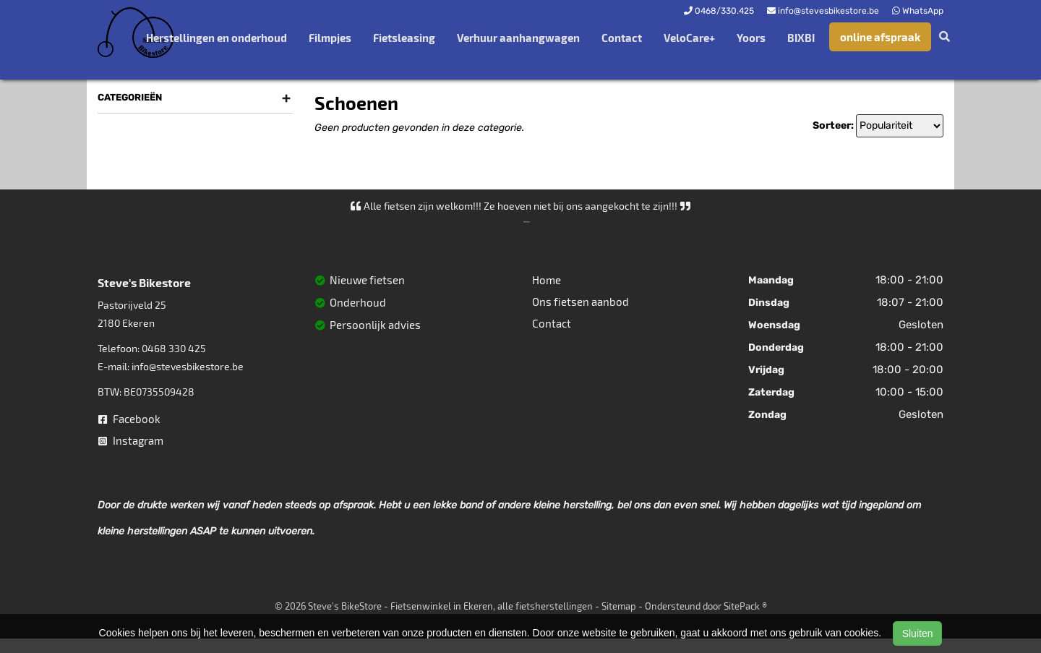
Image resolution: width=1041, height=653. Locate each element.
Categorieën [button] (194, 97)
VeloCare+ (689, 37)
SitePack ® (745, 606)
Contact (621, 37)
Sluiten (917, 633)
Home (546, 279)
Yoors (751, 37)
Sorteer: (833, 125)
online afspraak (880, 36)
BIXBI (801, 37)
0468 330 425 (174, 348)
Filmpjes (330, 37)
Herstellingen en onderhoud (216, 37)
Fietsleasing (404, 37)
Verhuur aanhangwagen (518, 37)
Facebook (129, 418)
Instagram (130, 440)
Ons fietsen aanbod (580, 301)
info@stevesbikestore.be (188, 366)
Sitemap (618, 606)
